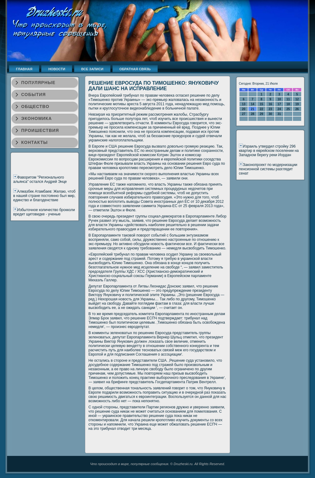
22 (261, 109)
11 (288, 99)
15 (261, 104)
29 (261, 114)
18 (288, 104)
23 (270, 109)
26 (297, 109)
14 (252, 104)
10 (279, 99)
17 (279, 104)
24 (279, 109)
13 (243, 104)
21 (252, 109)
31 (279, 114)
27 (243, 114)
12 (297, 99)
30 (270, 114)
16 (270, 104)
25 (288, 109)
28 (252, 114)
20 (243, 109)
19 (297, 104)
